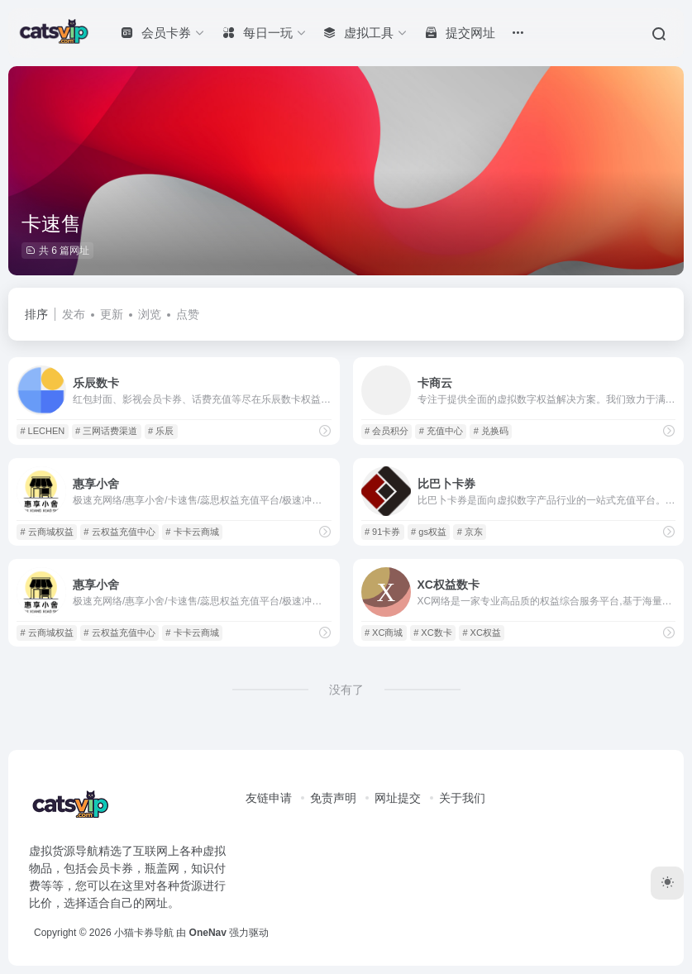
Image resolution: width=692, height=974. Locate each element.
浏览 (149, 314)
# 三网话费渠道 (106, 431)
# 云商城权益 (46, 532)
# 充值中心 (441, 431)
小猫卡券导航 (144, 932)
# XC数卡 (432, 632)
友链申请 (269, 798)
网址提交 (398, 798)
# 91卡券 (382, 532)
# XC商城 (384, 632)
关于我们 (462, 798)
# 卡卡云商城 (191, 532)
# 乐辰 (161, 431)
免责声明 (333, 798)
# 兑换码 (491, 431)
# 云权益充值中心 (119, 532)
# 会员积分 (386, 431)
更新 (111, 314)
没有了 (346, 689)
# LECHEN (42, 431)
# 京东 (470, 532)
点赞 (187, 314)
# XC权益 (481, 632)
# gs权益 (428, 532)
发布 (73, 314)
